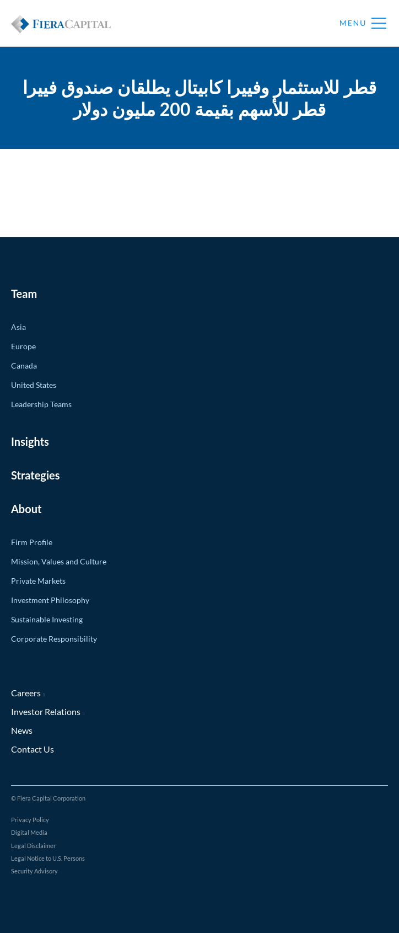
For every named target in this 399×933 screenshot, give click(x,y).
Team (24, 293)
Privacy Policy (30, 819)
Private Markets (38, 580)
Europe (23, 346)
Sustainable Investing (47, 619)
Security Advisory (34, 871)
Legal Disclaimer (33, 845)
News (22, 730)
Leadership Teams (41, 404)
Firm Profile (31, 542)
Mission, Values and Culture (58, 561)
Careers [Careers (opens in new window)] (26, 692)
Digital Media (29, 832)
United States (33, 385)
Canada (24, 365)
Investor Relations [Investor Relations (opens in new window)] (45, 711)
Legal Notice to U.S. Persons (48, 858)
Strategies (35, 475)
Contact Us (32, 749)
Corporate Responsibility (54, 638)
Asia (18, 327)
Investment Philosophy (50, 600)
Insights (30, 441)
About (26, 508)
